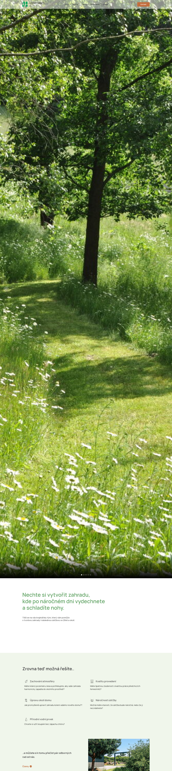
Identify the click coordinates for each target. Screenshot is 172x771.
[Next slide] (166, 247)
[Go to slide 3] (86, 574)
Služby (75, 4)
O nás (105, 4)
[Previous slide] (6, 247)
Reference (95, 4)
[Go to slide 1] (81, 574)
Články (84, 4)
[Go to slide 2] (83, 574)
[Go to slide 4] (88, 574)
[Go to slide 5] (90, 574)
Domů (66, 4)
